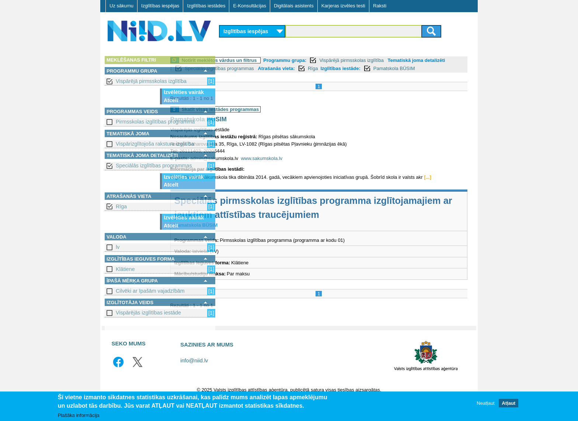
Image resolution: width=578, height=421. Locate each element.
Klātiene (125, 269)
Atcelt (171, 100)
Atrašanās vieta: (361, 68)
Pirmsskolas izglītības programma (155, 122)
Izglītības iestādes (206, 5)
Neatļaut (485, 403)
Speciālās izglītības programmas (154, 165)
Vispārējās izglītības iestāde (148, 313)
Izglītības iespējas (160, 5)
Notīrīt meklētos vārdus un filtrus (270, 60)
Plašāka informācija (79, 415)
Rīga (121, 206)
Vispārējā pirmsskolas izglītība (151, 81)
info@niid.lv (194, 376)
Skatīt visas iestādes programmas (271, 117)
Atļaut (508, 403)
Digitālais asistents (294, 5)
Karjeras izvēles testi (343, 5)
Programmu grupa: (336, 60)
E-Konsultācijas (249, 5)
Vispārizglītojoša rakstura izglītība (155, 144)
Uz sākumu (121, 5)
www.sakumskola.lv (313, 166)
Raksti (379, 5)
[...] (233, 192)
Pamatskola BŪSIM (273, 76)
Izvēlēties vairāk (184, 92)
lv (117, 247)
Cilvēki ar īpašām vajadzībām (150, 291)
